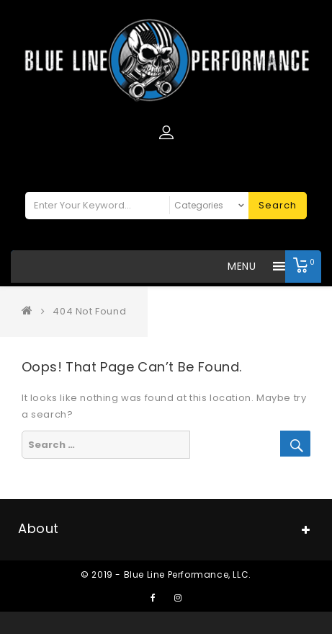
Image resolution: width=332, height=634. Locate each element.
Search (278, 205)
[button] (242, 266)
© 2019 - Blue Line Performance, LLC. (166, 574)
